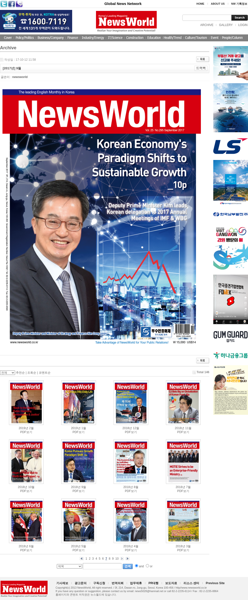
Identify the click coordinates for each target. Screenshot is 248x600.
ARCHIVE (206, 25)
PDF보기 (26, 432)
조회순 (31, 372)
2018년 (127, 428)
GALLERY (226, 25)
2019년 (23, 428)
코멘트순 (45, 372)
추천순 (20, 372)
